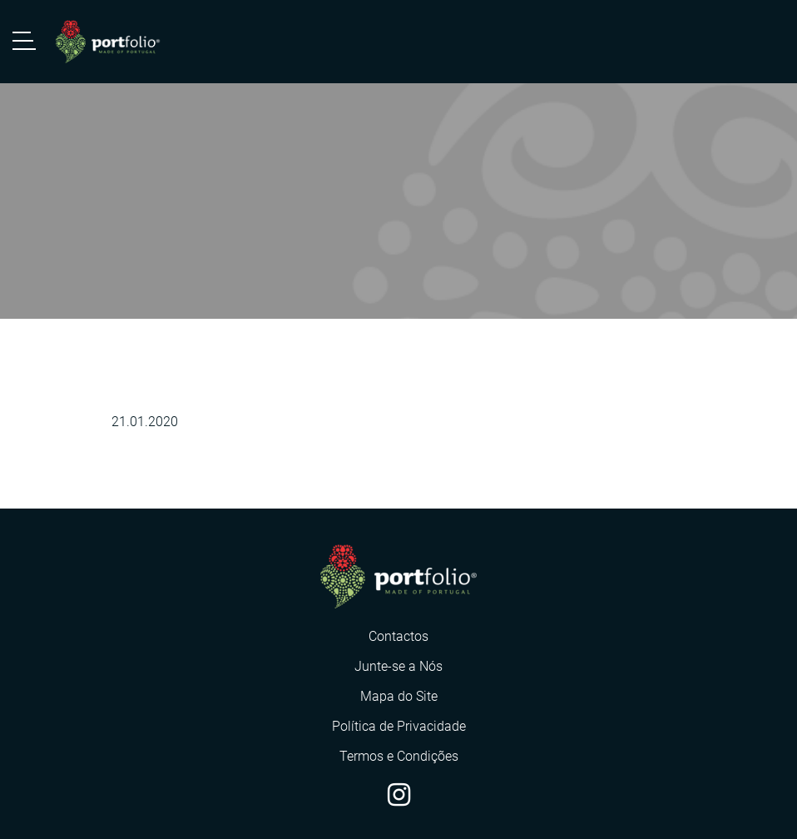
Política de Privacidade (399, 726)
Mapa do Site (399, 696)
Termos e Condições (398, 756)
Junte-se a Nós (398, 666)
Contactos (398, 636)
